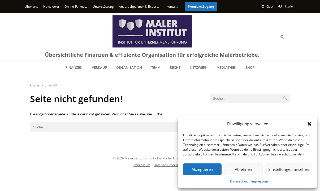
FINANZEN (74, 67)
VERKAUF (99, 67)
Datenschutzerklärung (170, 165)
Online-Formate (76, 6)
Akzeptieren (202, 169)
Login (285, 6)
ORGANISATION (129, 67)
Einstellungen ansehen (288, 169)
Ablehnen (243, 169)
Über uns (31, 6)
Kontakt (172, 6)
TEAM (156, 67)
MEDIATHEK (226, 67)
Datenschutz (239, 181)
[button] (309, 124)
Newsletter (51, 6)
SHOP (250, 67)
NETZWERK (198, 67)
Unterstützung (103, 6)
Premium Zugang (201, 6)
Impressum (259, 181)
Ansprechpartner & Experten (140, 6)
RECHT (175, 67)
